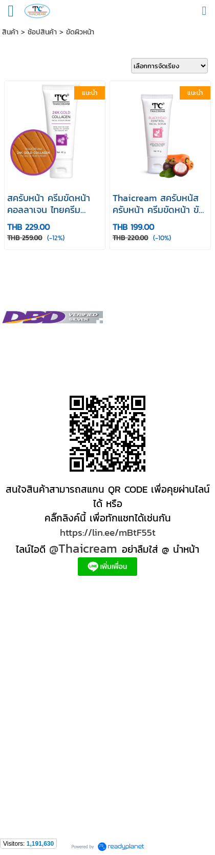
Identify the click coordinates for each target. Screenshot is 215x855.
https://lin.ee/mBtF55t (108, 532)
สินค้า (10, 32)
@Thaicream (83, 548)
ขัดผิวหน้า (80, 32)
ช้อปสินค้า (42, 32)
